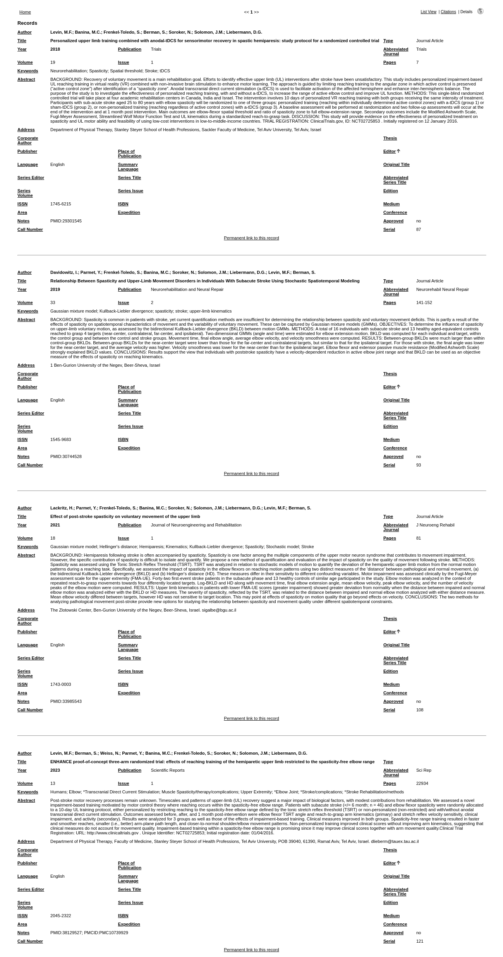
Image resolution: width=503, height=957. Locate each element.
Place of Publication (129, 153)
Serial (389, 229)
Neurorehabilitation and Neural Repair (187, 289)
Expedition (129, 212)
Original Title (396, 164)
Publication (129, 49)
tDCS (165, 70)
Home (25, 12)
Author (24, 32)
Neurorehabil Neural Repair (442, 289)
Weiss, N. (110, 753)
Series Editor (30, 177)
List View (428, 12)
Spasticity (98, 70)
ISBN (123, 204)
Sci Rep (423, 770)
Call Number (30, 229)
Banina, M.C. (88, 32)
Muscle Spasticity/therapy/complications (200, 792)
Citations (448, 12)
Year (22, 49)
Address (26, 129)
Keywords (27, 70)
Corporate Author (27, 140)
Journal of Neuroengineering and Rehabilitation (196, 525)
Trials (156, 49)
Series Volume (25, 193)
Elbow (75, 792)
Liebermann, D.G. (244, 32)
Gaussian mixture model (73, 311)
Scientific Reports (168, 770)
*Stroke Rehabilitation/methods (374, 792)
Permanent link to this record (251, 238)
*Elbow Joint (286, 792)
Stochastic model (282, 546)
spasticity (164, 311)
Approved (393, 221)
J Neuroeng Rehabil (435, 525)
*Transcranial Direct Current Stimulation (121, 792)
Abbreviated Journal (396, 51)
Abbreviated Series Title (396, 180)
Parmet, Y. (91, 272)
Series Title (129, 177)
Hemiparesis (151, 546)
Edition (390, 190)
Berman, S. (154, 32)
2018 (55, 49)
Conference (395, 212)
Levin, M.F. (61, 32)
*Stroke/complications (321, 792)
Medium (391, 204)
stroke (181, 311)
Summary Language (128, 166)
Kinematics (176, 546)
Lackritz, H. (62, 508)
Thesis (390, 138)
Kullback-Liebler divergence (126, 311)
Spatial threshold (126, 70)
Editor (389, 151)
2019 (55, 289)
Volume (25, 62)
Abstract (26, 79)
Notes (23, 221)
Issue (123, 62)
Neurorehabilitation (68, 70)
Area (22, 212)
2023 (55, 770)
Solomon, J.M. (209, 32)
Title (21, 40)
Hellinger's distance (118, 546)
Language (27, 164)
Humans (58, 792)
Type (388, 40)
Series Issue (130, 190)
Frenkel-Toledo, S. (122, 32)
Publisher (27, 151)
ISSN (22, 204)
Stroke (151, 70)
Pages (389, 62)
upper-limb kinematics (211, 311)
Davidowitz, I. (64, 272)
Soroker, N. (180, 32)
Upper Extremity (256, 792)
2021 (55, 525)
